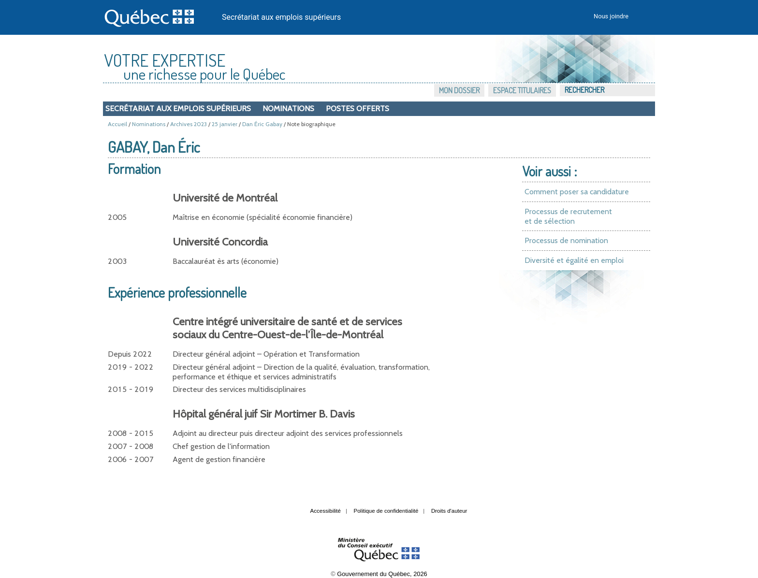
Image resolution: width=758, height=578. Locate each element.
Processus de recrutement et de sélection (568, 216)
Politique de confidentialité (386, 511)
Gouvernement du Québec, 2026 (382, 574)
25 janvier (224, 124)
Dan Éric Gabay (262, 124)
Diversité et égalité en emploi (574, 260)
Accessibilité (325, 511)
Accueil (117, 124)
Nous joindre (611, 16)
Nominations (288, 108)
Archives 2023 (188, 124)
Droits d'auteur (449, 511)
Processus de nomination (566, 240)
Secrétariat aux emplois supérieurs (281, 17)
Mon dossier (459, 90)
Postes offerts (357, 108)
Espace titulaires (522, 90)
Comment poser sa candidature (577, 191)
